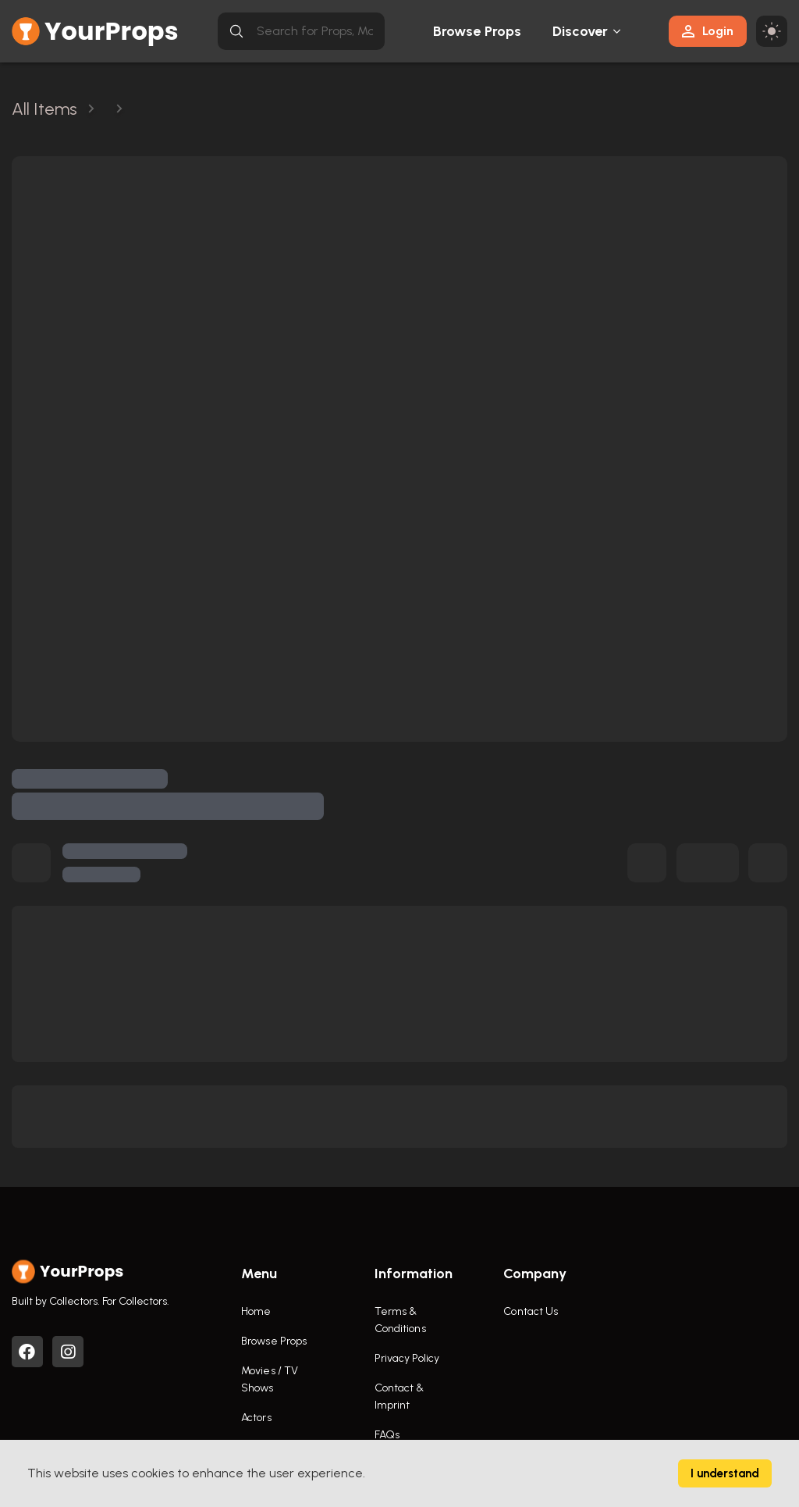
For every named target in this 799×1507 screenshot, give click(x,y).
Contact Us (530, 1311)
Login (707, 30)
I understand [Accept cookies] (725, 1473)
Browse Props (477, 31)
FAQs (387, 1434)
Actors (256, 1417)
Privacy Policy (407, 1358)
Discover (580, 31)
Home (256, 1311)
